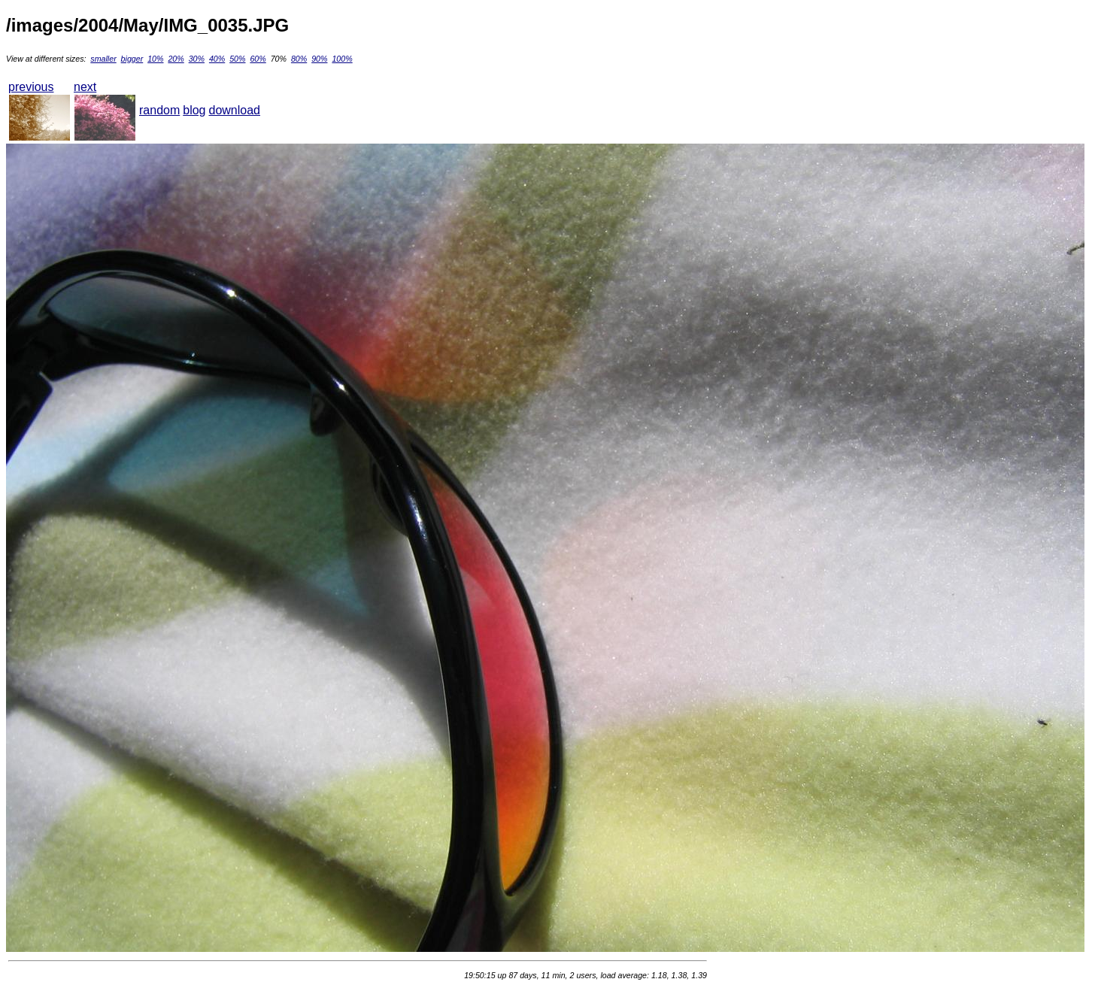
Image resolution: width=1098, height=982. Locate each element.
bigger (132, 58)
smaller (103, 58)
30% (197, 58)
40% (217, 58)
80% (299, 58)
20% (176, 58)
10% (155, 58)
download (235, 110)
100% (342, 58)
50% (237, 58)
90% (319, 58)
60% (257, 58)
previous (30, 86)
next (85, 86)
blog (194, 110)
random (159, 110)
